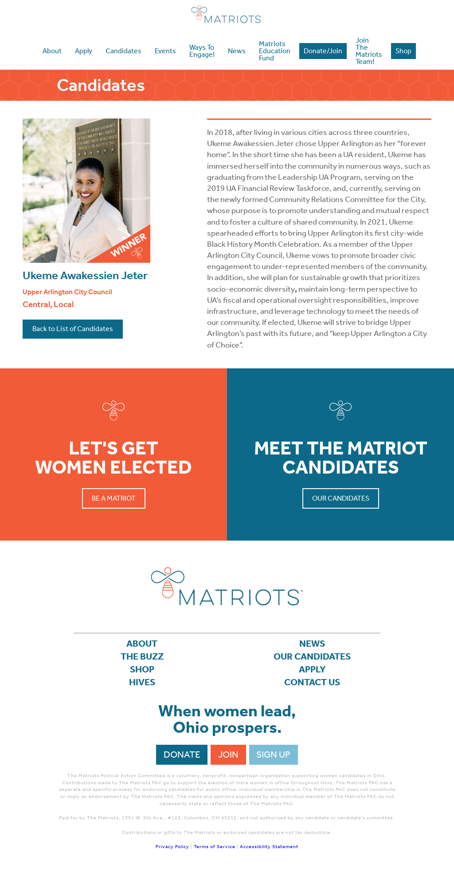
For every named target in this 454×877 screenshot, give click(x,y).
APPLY (312, 669)
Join (228, 754)
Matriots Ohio (227, 14)
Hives (142, 682)
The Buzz (142, 656)
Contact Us (312, 682)
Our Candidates (340, 498)
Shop (142, 669)
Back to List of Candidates (72, 328)
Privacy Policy (172, 846)
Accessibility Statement (269, 846)
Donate (182, 754)
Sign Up (273, 754)
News (312, 643)
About (141, 643)
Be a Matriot (114, 498)
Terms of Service (214, 846)
